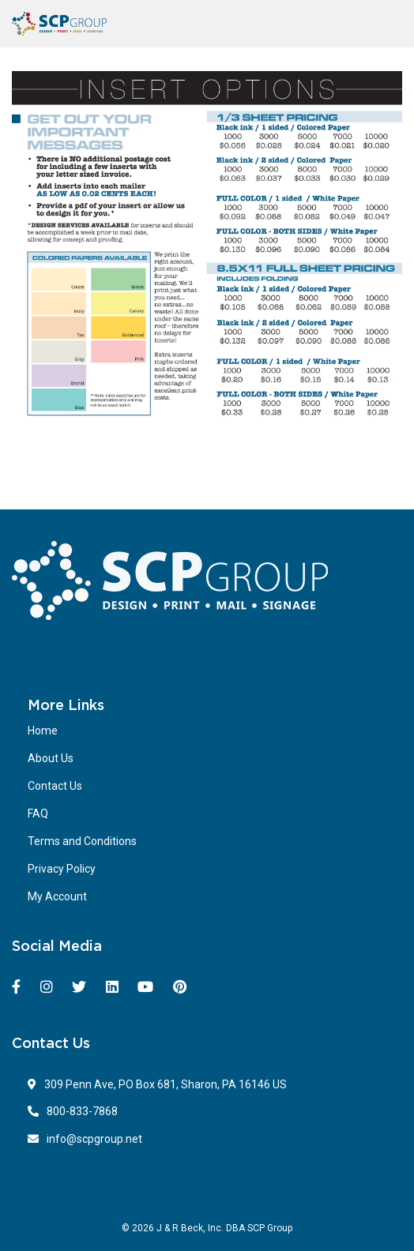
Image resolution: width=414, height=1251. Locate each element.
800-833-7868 (73, 1111)
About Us (50, 758)
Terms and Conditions (82, 841)
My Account (57, 896)
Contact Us (55, 786)
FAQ (38, 813)
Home (43, 730)
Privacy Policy (62, 868)
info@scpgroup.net (85, 1139)
